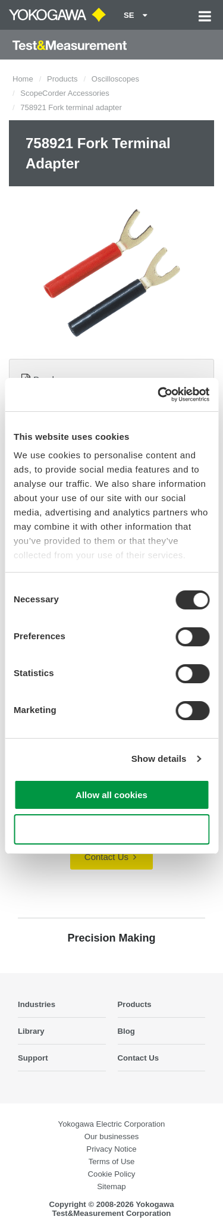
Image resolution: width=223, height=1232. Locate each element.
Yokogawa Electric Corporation (111, 1124)
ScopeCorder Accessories (64, 93)
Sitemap (111, 1186)
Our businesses (111, 1136)
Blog (126, 1031)
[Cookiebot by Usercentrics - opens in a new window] (158, 394)
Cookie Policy (112, 1174)
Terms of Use (112, 1161)
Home (22, 78)
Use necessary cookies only (111, 829)
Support (33, 1057)
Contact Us (110, 857)
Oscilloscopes (115, 78)
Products (62, 78)
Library (31, 1031)
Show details (159, 758)
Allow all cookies (111, 795)
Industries (36, 1004)
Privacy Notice (111, 1149)
